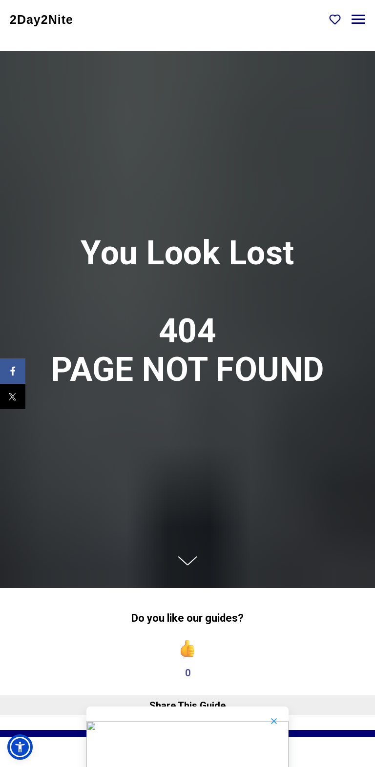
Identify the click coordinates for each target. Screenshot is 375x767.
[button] (335, 19)
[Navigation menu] (358, 19)
